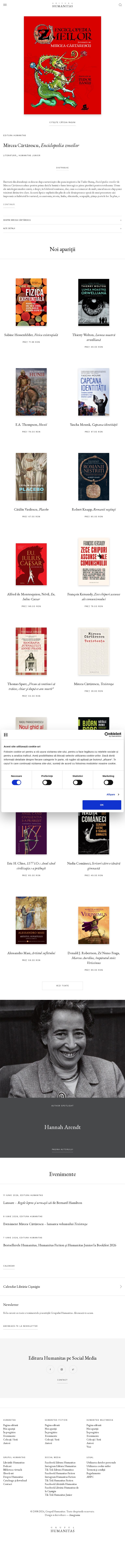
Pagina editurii (10, 1425)
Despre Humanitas (13, 1477)
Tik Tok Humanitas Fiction (59, 1480)
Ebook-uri (8, 1473)
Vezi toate (62, 986)
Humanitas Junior (29, 155)
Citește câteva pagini (62, 122)
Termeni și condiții (96, 1469)
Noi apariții (9, 1428)
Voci (89, 1446)
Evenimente (9, 1436)
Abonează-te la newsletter (20, 1326)
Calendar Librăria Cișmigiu (21, 1286)
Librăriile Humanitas (14, 1462)
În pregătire (9, 1432)
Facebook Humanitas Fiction (60, 1473)
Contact (7, 1484)
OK (102, 804)
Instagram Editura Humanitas (60, 1466)
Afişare (111, 794)
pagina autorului (62, 1149)
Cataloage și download (15, 1480)
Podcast (7, 1466)
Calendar (9, 1266)
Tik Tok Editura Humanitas (59, 1469)
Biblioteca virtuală (12, 1469)
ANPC (90, 1477)
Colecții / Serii (10, 1439)
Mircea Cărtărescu (21, 145)
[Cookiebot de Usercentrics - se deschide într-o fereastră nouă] (107, 734)
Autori (6, 1443)
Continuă (9, 204)
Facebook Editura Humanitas (60, 1462)
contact (62, 1380)
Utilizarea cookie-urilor (99, 1466)
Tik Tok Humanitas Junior (58, 1494)
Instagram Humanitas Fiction (60, 1477)
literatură (9, 155)
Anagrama (74, 1515)
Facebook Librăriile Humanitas (61, 1484)
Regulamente (94, 1473)
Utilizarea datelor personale (101, 1462)
